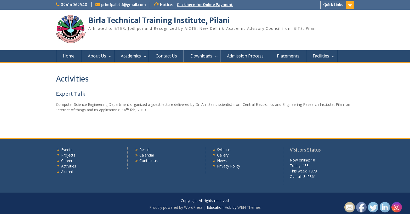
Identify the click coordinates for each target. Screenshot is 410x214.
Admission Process (245, 56)
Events (66, 149)
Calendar (146, 155)
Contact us (148, 160)
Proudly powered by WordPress (176, 207)
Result (144, 149)
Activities (68, 166)
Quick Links (333, 4)
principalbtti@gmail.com (123, 4)
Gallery (223, 155)
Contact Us (166, 56)
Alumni (67, 171)
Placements (288, 56)
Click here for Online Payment (205, 4)
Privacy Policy (228, 166)
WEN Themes (249, 207)
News (222, 160)
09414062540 (74, 4)
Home (69, 56)
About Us (97, 56)
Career (66, 160)
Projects (68, 155)
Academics (131, 56)
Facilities (321, 56)
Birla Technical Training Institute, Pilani (159, 20)
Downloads (201, 56)
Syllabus (224, 149)
